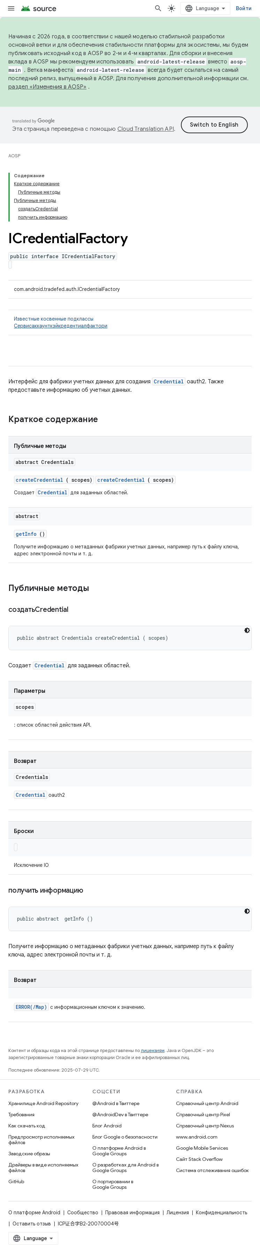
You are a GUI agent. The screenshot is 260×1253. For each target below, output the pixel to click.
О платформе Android (34, 1212)
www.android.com (196, 1137)
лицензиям (153, 1050)
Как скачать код (26, 1126)
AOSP (14, 156)
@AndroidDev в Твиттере (120, 1114)
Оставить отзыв (32, 1223)
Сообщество (82, 1212)
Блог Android (107, 1126)
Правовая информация (132, 1212)
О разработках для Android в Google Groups (125, 1167)
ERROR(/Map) (31, 1007)
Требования (21, 1114)
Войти (244, 8)
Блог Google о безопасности (125, 1137)
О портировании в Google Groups (112, 1184)
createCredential (39, 480)
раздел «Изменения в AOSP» (47, 86)
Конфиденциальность (221, 1212)
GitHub (16, 1181)
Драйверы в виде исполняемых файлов (43, 1167)
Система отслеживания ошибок (212, 1170)
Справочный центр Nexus (205, 1126)
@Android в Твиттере (115, 1103)
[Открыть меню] (11, 8)
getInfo (26, 534)
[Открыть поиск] (158, 8)
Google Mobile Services (202, 1148)
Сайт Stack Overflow (199, 1159)
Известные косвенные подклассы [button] (130, 322)
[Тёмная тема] (247, 630)
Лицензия (178, 1212)
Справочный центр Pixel (203, 1114)
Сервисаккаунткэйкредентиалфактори (60, 326)
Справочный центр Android (207, 1103)
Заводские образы (29, 1153)
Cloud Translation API (145, 129)
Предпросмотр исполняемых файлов (41, 1140)
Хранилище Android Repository (43, 1103)
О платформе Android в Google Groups (119, 1151)
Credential (169, 381)
